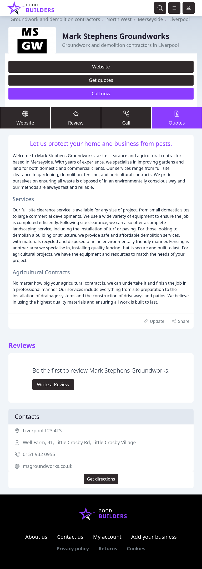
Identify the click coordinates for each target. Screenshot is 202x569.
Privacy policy (73, 548)
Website (101, 66)
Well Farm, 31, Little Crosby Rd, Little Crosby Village (79, 442)
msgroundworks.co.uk (47, 466)
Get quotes (101, 80)
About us (36, 536)
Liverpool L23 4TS (42, 430)
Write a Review (53, 384)
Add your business (154, 536)
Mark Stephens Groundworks (115, 36)
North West (119, 19)
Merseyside (150, 19)
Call (126, 117)
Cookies (136, 548)
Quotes (177, 117)
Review (76, 117)
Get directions (101, 479)
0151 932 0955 (39, 454)
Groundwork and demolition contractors (55, 19)
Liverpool (179, 19)
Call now (101, 93)
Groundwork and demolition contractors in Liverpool (120, 45)
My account (107, 536)
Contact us (70, 536)
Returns (108, 548)
